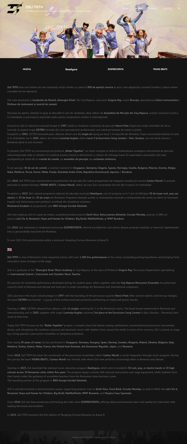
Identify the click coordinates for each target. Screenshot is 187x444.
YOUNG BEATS (160, 69)
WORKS (153, 8)
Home (126, 8)
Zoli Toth (34, 7)
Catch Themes (109, 437)
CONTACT (167, 8)
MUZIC (26, 69)
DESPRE (139, 8)
